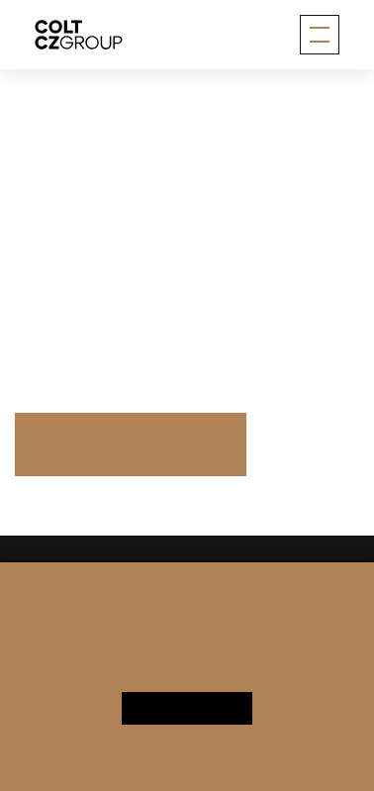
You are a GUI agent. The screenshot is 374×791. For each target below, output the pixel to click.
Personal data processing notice (131, 678)
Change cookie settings (261, 678)
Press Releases (130, 443)
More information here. (94, 320)
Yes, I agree (187, 707)
